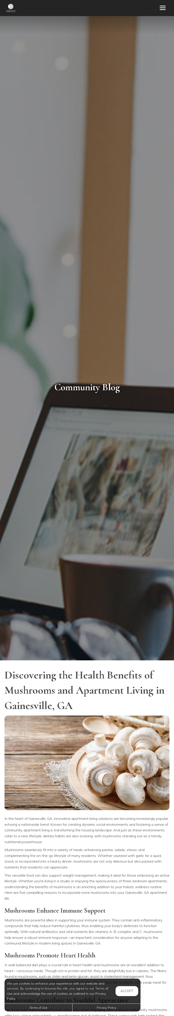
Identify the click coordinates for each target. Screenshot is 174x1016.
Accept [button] (127, 991)
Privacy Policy (106, 1007)
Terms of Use (38, 1007)
